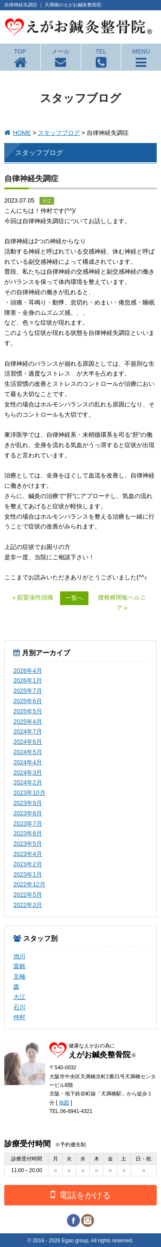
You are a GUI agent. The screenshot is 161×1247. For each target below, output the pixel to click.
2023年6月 (27, 833)
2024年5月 (27, 752)
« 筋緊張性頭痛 (33, 597)
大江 (19, 996)
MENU (141, 51)
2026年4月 (27, 670)
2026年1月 (27, 680)
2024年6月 (27, 741)
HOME (22, 132)
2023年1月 (27, 874)
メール (61, 51)
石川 (19, 1007)
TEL (100, 51)
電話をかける (81, 1194)
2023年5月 (27, 843)
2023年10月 (29, 792)
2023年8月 (27, 813)
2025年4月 (27, 721)
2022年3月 (27, 904)
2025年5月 (27, 711)
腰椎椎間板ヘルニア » (122, 602)
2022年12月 (29, 884)
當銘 (19, 966)
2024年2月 (27, 782)
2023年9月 (27, 803)
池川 (19, 956)
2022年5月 (27, 894)
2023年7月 (27, 823)
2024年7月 (27, 731)
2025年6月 (27, 701)
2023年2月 (27, 864)
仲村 (19, 1017)
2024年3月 (27, 772)
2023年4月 (27, 853)
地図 (64, 1103)
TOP (20, 51)
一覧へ (74, 597)
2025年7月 (27, 690)
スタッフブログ (59, 132)
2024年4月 (27, 762)
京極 (19, 976)
